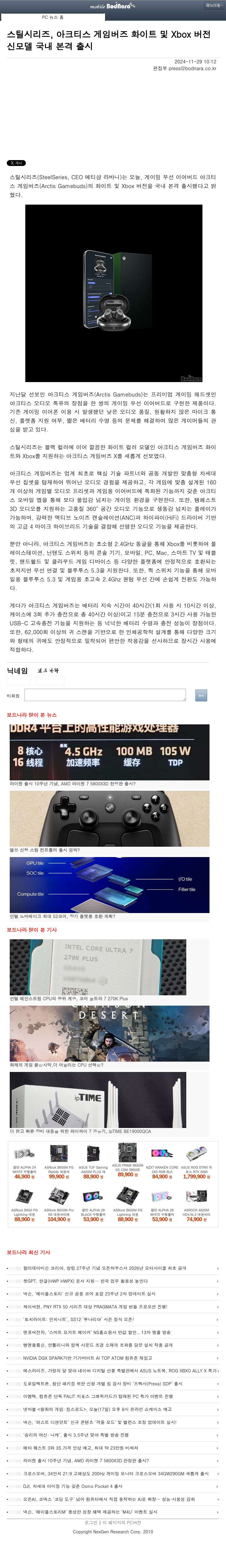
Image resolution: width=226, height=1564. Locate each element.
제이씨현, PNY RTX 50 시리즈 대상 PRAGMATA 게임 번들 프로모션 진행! (88, 1307)
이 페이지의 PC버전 (121, 1522)
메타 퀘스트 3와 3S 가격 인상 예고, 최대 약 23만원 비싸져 (73, 1448)
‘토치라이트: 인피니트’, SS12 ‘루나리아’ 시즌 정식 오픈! (71, 1319)
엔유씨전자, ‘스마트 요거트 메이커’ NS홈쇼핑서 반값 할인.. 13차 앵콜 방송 (90, 1332)
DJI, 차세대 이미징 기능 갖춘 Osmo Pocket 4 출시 (66, 1486)
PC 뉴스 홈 (53, 17)
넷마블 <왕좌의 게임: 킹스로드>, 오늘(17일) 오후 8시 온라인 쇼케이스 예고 (90, 1409)
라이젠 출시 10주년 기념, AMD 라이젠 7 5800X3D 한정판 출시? (79, 1461)
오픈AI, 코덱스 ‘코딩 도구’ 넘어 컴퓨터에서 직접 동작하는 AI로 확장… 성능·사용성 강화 (102, 1499)
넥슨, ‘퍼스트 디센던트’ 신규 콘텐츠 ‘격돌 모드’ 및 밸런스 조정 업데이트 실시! (93, 1422)
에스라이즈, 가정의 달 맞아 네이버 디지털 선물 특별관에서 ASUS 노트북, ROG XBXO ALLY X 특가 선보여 (113, 1371)
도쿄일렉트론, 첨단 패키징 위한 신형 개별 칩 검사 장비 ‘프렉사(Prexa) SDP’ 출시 (96, 1384)
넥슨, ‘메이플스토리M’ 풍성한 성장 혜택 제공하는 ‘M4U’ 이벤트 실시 (83, 1512)
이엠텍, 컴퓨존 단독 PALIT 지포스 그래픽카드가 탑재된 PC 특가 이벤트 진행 (91, 1396)
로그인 (90, 1522)
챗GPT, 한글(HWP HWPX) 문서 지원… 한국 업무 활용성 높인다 (78, 1281)
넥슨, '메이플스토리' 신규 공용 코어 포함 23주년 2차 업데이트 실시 (82, 1294)
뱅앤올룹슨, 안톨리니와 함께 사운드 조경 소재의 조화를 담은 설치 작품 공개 (91, 1345)
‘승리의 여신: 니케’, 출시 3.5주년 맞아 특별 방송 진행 (69, 1435)
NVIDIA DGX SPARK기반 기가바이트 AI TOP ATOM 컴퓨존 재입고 (80, 1358)
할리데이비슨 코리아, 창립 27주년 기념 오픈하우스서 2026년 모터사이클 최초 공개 (98, 1268)
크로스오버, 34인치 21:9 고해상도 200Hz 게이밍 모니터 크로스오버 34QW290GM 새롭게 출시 (109, 1474)
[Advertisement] (113, 116)
